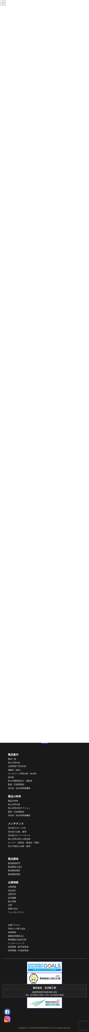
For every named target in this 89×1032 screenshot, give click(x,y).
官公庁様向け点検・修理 (19, 846)
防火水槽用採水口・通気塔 (20, 781)
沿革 (10, 905)
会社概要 (12, 898)
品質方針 (12, 894)
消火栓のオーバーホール (19, 835)
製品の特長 (14, 796)
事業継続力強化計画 (17, 939)
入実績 (13, 901)
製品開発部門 (14, 863)
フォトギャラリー (16, 912)
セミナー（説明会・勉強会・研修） (24, 842)
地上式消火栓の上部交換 (19, 839)
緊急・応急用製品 (16, 784)
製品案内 (13, 754)
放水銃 (11, 777)
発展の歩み (13, 908)
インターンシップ (16, 943)
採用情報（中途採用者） (19, 950)
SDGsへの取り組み (17, 928)
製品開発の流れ (15, 867)
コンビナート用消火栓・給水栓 (22, 773)
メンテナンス (16, 823)
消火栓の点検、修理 (17, 832)
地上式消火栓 (14, 762)
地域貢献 (12, 932)
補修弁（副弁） (15, 770)
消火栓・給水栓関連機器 (19, 788)
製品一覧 (12, 759)
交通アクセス (14, 925)
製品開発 (13, 858)
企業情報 (13, 882)
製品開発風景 (14, 870)
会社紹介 (12, 890)
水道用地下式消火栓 (17, 766)
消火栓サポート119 (17, 828)
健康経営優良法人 (16, 936)
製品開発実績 (14, 874)
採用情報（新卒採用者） (19, 947)
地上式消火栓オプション (19, 808)
